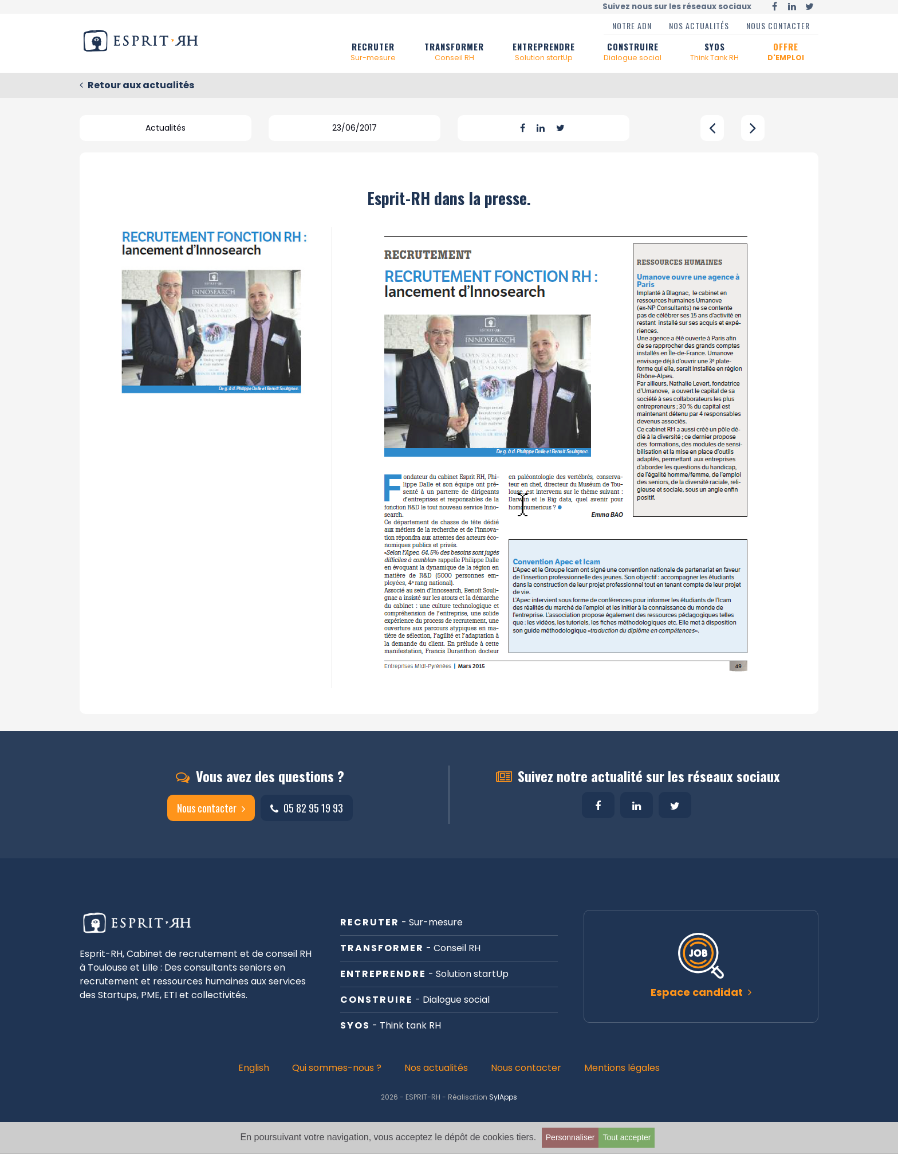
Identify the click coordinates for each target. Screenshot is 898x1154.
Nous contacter (778, 25)
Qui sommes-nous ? (336, 1067)
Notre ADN (632, 25)
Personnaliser (570, 1137)
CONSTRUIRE (632, 52)
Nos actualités (699, 25)
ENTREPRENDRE (544, 52)
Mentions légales (622, 1067)
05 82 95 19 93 (306, 807)
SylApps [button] (503, 1097)
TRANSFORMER (454, 52)
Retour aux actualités (137, 85)
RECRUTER (373, 52)
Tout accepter (626, 1137)
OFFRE (785, 52)
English (253, 1067)
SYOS (714, 52)
